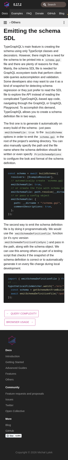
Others (9, 379)
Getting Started (14, 362)
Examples (17, 13)
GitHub (51, 13)
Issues (9, 399)
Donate (39, 13)
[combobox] (53, 4)
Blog (61, 13)
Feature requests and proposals (24, 393)
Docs (5, 13)
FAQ (29, 13)
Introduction (12, 356)
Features (10, 373)
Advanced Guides (16, 367)
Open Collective (15, 411)
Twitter (9, 405)
